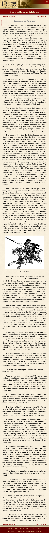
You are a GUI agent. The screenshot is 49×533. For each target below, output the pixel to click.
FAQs (16, 528)
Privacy (32, 528)
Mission (10, 528)
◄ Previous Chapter (9, 16)
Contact (38, 528)
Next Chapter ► (41, 16)
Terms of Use (24, 528)
